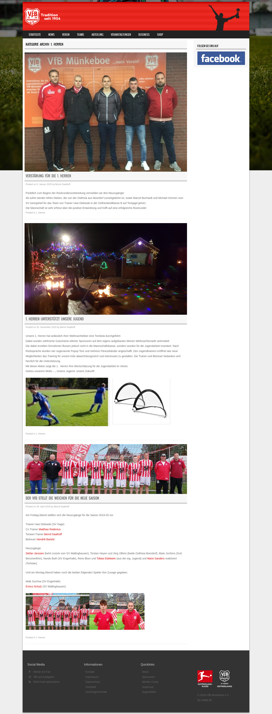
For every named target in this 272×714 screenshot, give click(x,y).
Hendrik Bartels (45, 539)
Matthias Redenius (50, 529)
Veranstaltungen (121, 35)
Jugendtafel (149, 691)
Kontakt (89, 671)
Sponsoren (148, 676)
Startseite (35, 35)
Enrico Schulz (34, 586)
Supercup (147, 686)
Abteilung (97, 35)
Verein (66, 35)
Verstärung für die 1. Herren (48, 175)
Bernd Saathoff (62, 184)
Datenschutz (92, 681)
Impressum (91, 676)
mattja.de (206, 700)
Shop (160, 35)
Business (144, 35)
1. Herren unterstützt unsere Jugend (55, 319)
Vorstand (90, 686)
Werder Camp (150, 681)
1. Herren (40, 212)
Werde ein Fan (39, 671)
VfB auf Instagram (41, 676)
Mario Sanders (156, 558)
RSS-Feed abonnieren (44, 681)
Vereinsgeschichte (96, 691)
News (51, 35)
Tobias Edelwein (106, 558)
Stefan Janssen (35, 553)
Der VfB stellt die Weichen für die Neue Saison (62, 498)
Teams (80, 35)
